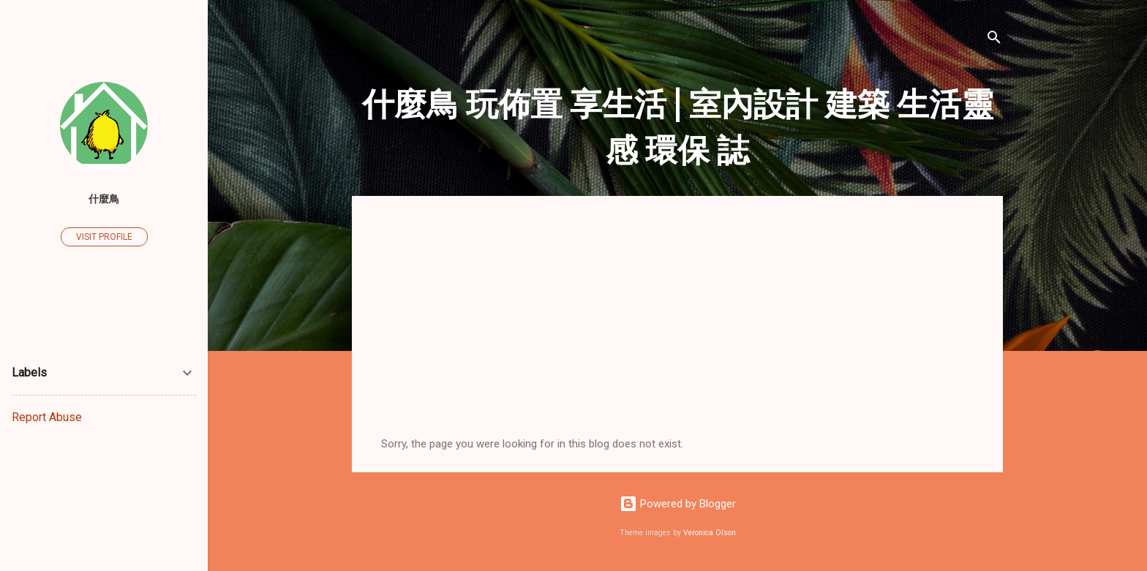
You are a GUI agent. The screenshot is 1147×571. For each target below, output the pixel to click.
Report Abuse (47, 417)
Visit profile (104, 237)
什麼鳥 (104, 199)
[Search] (994, 40)
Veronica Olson (709, 532)
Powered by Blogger (678, 503)
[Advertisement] (677, 327)
